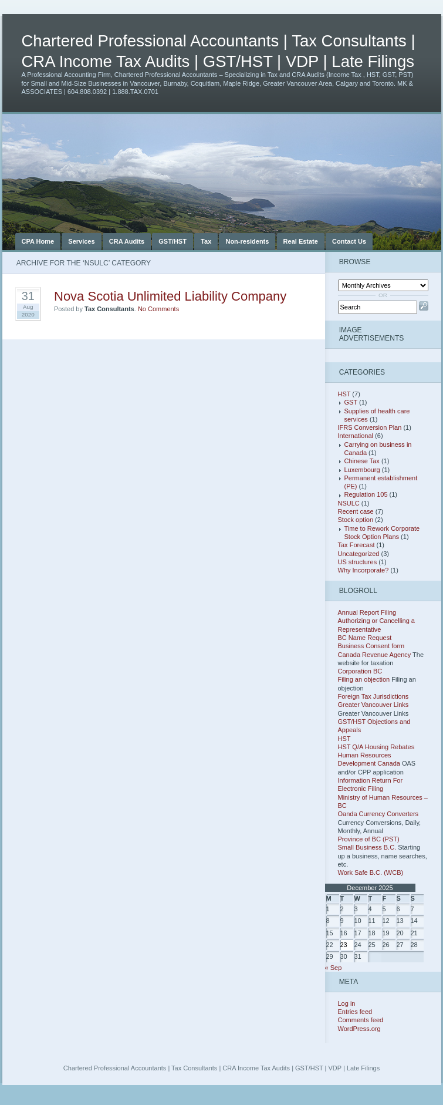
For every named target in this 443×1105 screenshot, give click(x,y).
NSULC (349, 503)
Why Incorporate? (363, 570)
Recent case (356, 511)
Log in (347, 1003)
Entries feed (355, 1011)
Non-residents (247, 241)
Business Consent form (371, 645)
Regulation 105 (366, 494)
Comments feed (361, 1019)
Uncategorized (359, 553)
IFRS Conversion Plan (370, 427)
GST (350, 402)
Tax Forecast (356, 544)
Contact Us (349, 241)
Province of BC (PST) (369, 839)
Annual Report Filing (367, 612)
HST (344, 393)
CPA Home (38, 241)
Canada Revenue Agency (374, 654)
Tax (206, 241)
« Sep (333, 967)
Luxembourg (362, 469)
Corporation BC (360, 671)
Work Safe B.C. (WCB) (371, 872)
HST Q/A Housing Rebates (376, 746)
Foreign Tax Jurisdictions (373, 696)
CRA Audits (126, 241)
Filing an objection (364, 679)
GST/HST (172, 241)
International (356, 435)
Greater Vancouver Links (373, 704)
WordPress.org (359, 1028)
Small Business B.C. (367, 847)
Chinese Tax (362, 460)
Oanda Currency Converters (378, 813)
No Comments (158, 308)
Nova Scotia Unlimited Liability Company (170, 296)
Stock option (356, 519)
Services (81, 241)
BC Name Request (365, 637)
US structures (357, 561)
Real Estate (300, 241)
